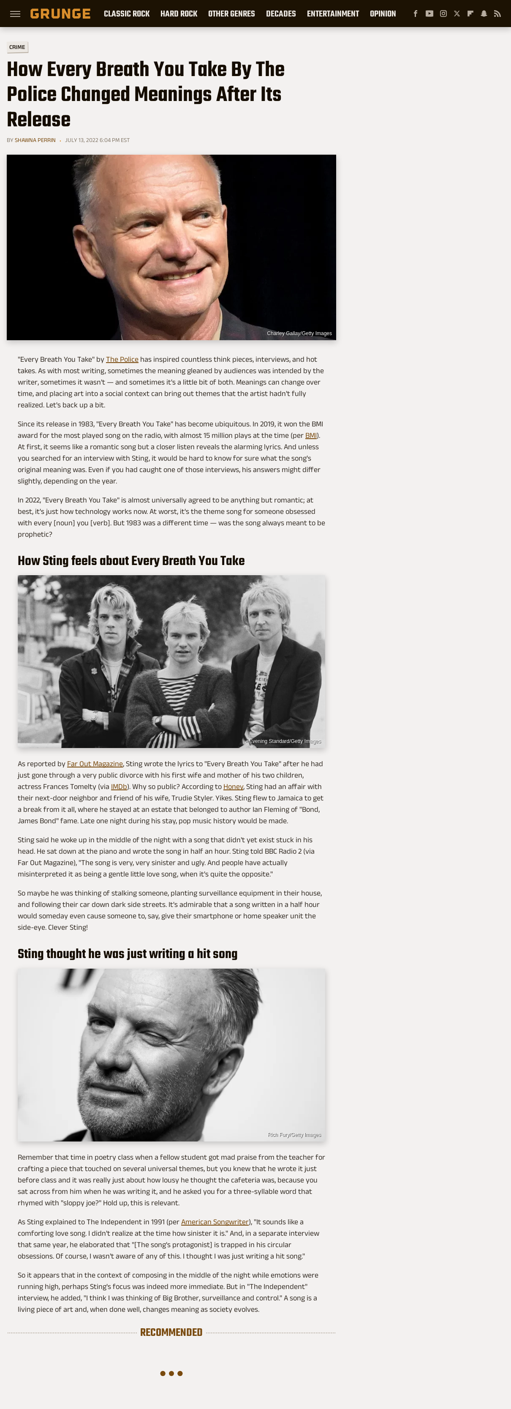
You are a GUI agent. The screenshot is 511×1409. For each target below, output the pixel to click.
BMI (311, 435)
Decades (281, 13)
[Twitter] (457, 13)
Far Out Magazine (95, 763)
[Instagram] (443, 13)
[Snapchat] (484, 13)
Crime (17, 47)
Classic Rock (126, 13)
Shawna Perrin (35, 140)
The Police (122, 359)
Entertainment (333, 13)
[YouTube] (429, 13)
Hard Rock (178, 13)
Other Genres (231, 13)
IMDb (119, 786)
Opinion (383, 13)
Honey (233, 786)
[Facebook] (415, 13)
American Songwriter (215, 1222)
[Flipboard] (470, 13)
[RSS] (497, 13)
